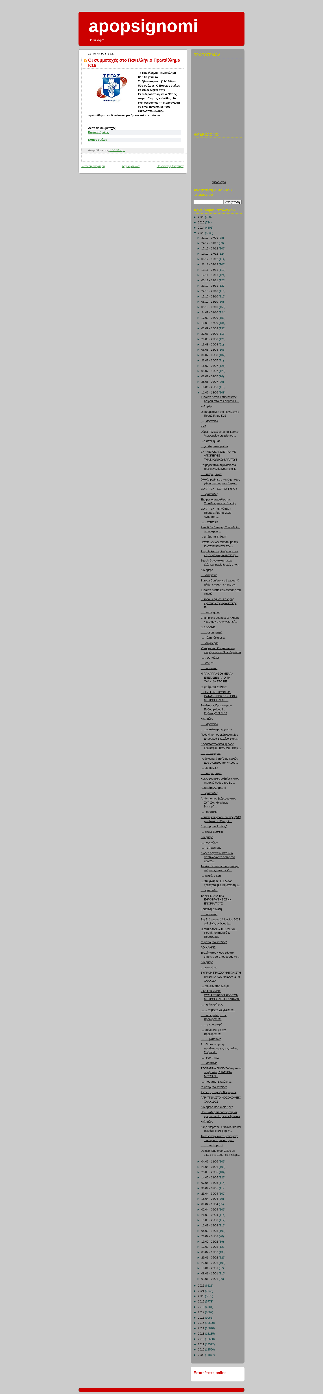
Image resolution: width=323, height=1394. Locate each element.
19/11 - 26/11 (210, 269)
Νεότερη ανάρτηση (93, 166)
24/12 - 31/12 (210, 243)
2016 (201, 1317)
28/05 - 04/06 (210, 1167)
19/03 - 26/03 (210, 1220)
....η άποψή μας (210, 441)
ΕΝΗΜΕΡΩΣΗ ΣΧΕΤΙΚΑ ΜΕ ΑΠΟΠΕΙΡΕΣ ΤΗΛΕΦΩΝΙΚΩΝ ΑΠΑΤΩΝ (219, 455)
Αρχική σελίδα (131, 166)
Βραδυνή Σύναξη (211, 909)
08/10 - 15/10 (210, 301)
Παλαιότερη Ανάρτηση (170, 166)
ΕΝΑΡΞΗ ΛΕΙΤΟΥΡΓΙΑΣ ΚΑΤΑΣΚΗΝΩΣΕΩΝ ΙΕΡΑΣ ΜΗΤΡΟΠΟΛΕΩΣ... (219, 696)
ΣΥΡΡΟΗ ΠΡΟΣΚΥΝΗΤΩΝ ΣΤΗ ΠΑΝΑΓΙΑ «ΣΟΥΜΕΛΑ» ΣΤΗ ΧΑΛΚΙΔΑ (221, 976)
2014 (201, 1328)
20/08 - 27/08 (210, 339)
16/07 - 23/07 (210, 365)
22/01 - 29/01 (210, 1263)
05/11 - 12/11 (210, 280)
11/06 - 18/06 (210, 392)
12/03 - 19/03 (210, 1225)
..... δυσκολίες (209, 767)
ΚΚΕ (203, 426)
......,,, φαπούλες (211, 1039)
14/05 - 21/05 (210, 1177)
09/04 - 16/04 (210, 1204)
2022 (201, 1285)
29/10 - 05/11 (210, 285)
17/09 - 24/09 (210, 317)
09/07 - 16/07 (210, 371)
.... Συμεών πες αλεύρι (215, 986)
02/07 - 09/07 (210, 376)
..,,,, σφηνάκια (209, 421)
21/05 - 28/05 (210, 1172)
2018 (201, 1307)
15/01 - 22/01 (210, 1268)
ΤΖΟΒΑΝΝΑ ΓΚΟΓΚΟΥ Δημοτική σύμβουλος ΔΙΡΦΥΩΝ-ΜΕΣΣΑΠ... (221, 1072)
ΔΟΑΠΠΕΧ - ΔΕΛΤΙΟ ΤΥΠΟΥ (219, 488)
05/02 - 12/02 (210, 1252)
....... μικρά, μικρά (212, 632)
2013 (201, 1333)
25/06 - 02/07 (210, 381)
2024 (201, 227)
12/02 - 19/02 (210, 1246)
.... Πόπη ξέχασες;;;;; (214, 637)
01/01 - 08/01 (210, 1278)
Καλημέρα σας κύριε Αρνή (217, 1107)
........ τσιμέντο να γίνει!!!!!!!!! (218, 1010)
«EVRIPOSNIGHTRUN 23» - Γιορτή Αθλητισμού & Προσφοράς (219, 932)
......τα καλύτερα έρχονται (216, 729)
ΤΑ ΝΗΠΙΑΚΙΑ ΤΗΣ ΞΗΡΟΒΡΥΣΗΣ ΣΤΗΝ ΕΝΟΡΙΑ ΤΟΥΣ (216, 899)
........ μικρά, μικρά (212, 1145)
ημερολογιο (219, 182)
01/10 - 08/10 (210, 307)
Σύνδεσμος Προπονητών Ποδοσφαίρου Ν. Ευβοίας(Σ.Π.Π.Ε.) (216, 709)
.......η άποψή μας (212, 1004)
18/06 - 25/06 (210, 387)
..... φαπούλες (209, 494)
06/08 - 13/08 (210, 349)
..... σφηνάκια (209, 575)
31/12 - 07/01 (210, 237)
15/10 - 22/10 (210, 296)
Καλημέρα (207, 406)
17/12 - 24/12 (210, 248)
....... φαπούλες (210, 657)
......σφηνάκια (209, 967)
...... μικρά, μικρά (211, 474)
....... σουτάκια (209, 522)
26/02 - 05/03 (210, 1236)
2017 (201, 1312)
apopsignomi (143, 26)
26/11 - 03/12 (210, 264)
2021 (201, 1291)
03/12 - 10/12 (210, 259)
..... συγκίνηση (209, 643)
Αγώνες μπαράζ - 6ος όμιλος (219, 1092)
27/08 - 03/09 (210, 333)
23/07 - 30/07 (210, 360)
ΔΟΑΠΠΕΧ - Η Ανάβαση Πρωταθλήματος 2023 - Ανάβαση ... (217, 512)
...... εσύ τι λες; (210, 1057)
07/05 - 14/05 (210, 1182)
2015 (201, 1322)
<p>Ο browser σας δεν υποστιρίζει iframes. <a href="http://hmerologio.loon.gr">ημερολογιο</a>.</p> (219, 160)
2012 (201, 1339)
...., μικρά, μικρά (211, 875)
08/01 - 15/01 (210, 1273)
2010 (201, 1349)
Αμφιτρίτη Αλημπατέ (213, 787)
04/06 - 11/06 (210, 1161)
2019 (201, 1301)
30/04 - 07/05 (210, 1188)
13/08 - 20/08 (210, 344)
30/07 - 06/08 (210, 355)
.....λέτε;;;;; (207, 663)
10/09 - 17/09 (210, 323)
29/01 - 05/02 (210, 1257)
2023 (201, 233)
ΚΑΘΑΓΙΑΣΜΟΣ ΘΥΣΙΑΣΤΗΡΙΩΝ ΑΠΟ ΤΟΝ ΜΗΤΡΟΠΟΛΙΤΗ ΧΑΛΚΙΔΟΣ (220, 995)
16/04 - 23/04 (210, 1198)
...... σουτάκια (209, 668)
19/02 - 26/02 (210, 1241)
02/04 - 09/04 (210, 1209)
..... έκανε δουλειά (212, 831)
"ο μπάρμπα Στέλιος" (214, 536)
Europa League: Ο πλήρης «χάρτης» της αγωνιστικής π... (219, 603)
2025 (201, 222)
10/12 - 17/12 (210, 253)
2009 (201, 1355)
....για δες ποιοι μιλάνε (214, 446)
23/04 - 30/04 (210, 1193)
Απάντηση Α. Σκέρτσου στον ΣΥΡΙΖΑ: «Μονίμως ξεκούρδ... (218, 802)
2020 (201, 1296)
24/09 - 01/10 (210, 312)
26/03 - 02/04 (210, 1215)
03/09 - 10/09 (210, 328)
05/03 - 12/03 (210, 1230)
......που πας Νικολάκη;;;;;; (217, 1081)
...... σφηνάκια (209, 724)
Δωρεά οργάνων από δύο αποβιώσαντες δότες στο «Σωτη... (218, 857)
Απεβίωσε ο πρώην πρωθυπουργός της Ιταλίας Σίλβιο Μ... (219, 1048)
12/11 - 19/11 (210, 275)
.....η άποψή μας (211, 753)
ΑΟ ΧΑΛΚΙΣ (208, 627)
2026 (201, 217)
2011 (201, 1344)
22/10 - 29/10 (210, 291)
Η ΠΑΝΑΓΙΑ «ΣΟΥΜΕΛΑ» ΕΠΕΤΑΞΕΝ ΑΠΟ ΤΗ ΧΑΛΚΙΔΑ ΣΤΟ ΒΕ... (217, 677)
